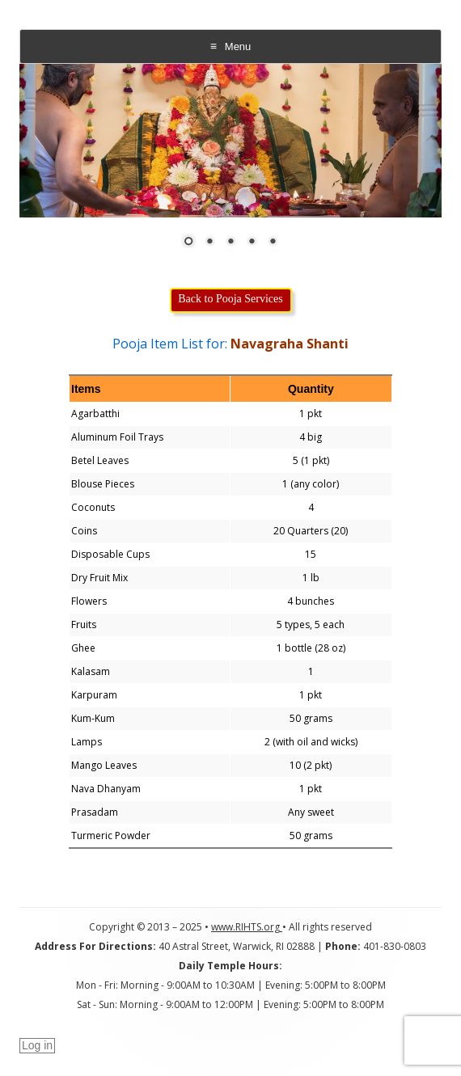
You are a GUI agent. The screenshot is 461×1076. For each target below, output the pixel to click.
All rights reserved (330, 927)
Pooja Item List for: (230, 343)
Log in (37, 1045)
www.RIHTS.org (246, 927)
